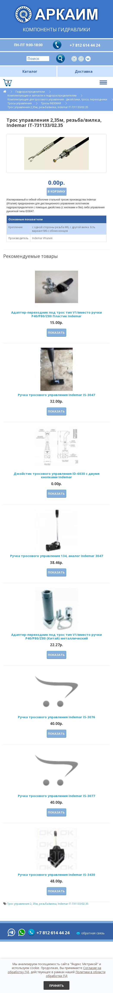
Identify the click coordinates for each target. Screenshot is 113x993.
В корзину (56, 191)
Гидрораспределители (30, 91)
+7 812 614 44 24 (85, 45)
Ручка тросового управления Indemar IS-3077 (56, 796)
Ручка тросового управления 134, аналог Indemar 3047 (56, 556)
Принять (56, 986)
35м (35, 904)
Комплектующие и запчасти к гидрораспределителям (42, 95)
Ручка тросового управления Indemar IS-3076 (56, 717)
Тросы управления (20, 103)
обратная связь (93, 933)
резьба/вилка (47, 904)
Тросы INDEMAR (51, 103)
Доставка (84, 71)
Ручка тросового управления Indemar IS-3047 (56, 395)
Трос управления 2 (19, 904)
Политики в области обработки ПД (75, 974)
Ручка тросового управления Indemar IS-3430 (56, 874)
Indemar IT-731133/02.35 (73, 904)
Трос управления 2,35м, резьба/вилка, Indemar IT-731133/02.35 (48, 107)
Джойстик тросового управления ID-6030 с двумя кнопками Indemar (56, 475)
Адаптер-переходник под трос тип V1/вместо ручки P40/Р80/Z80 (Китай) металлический (56, 636)
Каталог (29, 71)
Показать (56, 332)
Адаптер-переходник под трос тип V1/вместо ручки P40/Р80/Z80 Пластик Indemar (56, 314)
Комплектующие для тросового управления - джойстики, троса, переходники (57, 99)
